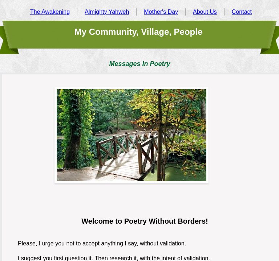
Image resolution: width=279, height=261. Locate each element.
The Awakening (50, 12)
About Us (205, 12)
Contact (242, 12)
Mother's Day (161, 12)
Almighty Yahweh (107, 12)
